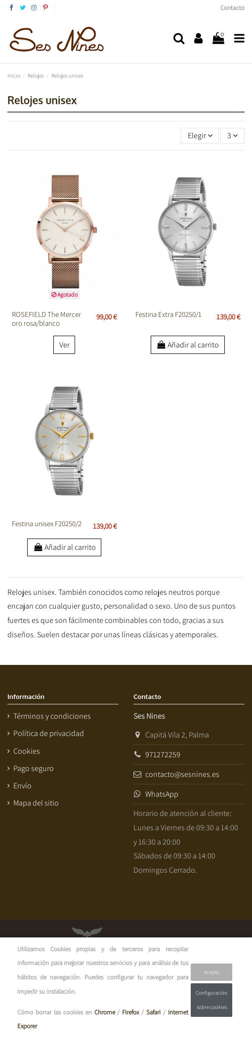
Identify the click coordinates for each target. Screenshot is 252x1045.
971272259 (162, 754)
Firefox (130, 1012)
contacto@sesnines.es (182, 774)
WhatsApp (161, 794)
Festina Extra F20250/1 (168, 314)
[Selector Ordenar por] (200, 136)
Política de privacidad (48, 733)
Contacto (232, 7)
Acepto (211, 971)
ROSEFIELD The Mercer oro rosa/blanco (46, 319)
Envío (22, 785)
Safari (153, 1012)
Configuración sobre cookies (211, 999)
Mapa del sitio (36, 803)
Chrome (104, 1012)
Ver (64, 345)
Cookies (26, 751)
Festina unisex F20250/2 (47, 523)
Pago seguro (33, 768)
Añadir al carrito (187, 345)
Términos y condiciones (52, 716)
